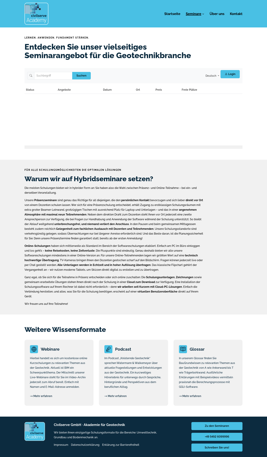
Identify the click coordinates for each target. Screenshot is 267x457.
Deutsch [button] (211, 75)
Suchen (81, 75)
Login (230, 74)
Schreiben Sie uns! (217, 447)
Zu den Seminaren (217, 426)
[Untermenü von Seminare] (203, 14)
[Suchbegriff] (53, 75)
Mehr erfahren (41, 396)
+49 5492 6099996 (217, 436)
